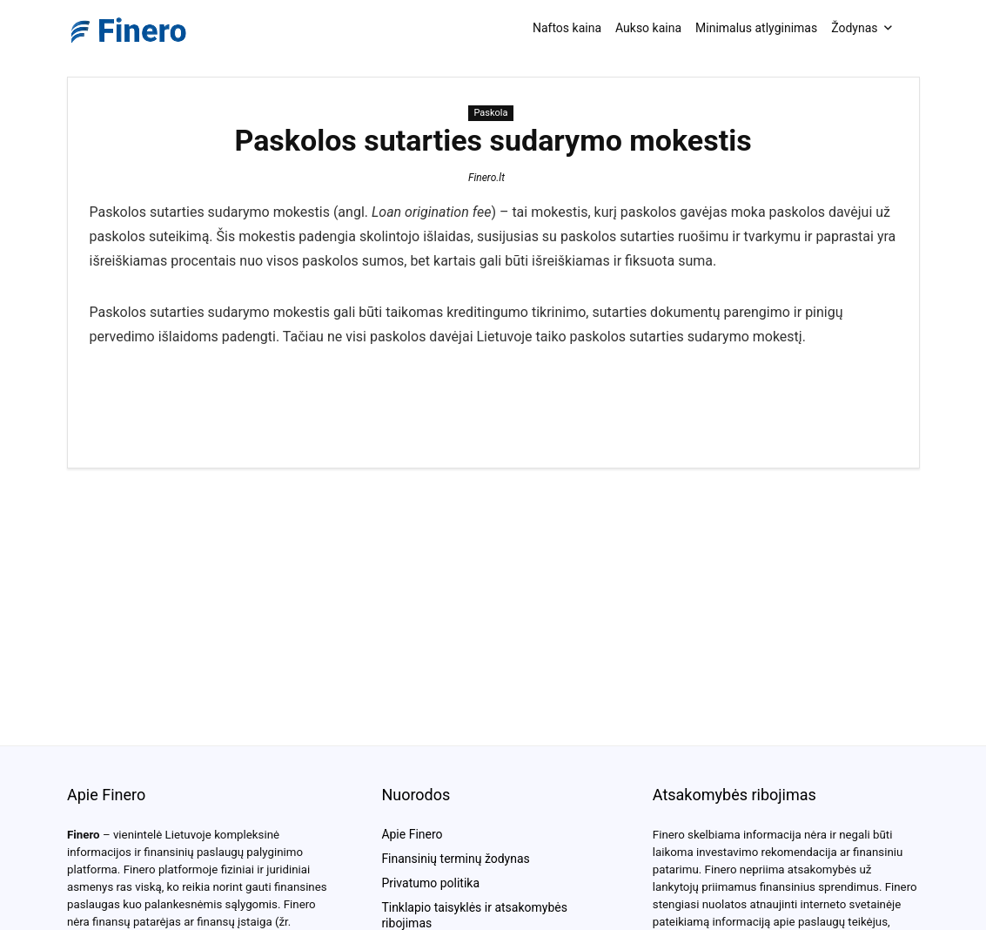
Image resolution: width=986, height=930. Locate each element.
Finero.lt (486, 178)
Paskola (490, 112)
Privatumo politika (430, 883)
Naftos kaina (567, 28)
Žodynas (854, 28)
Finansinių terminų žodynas (455, 859)
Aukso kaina (648, 28)
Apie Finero (411, 834)
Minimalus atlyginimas (756, 28)
